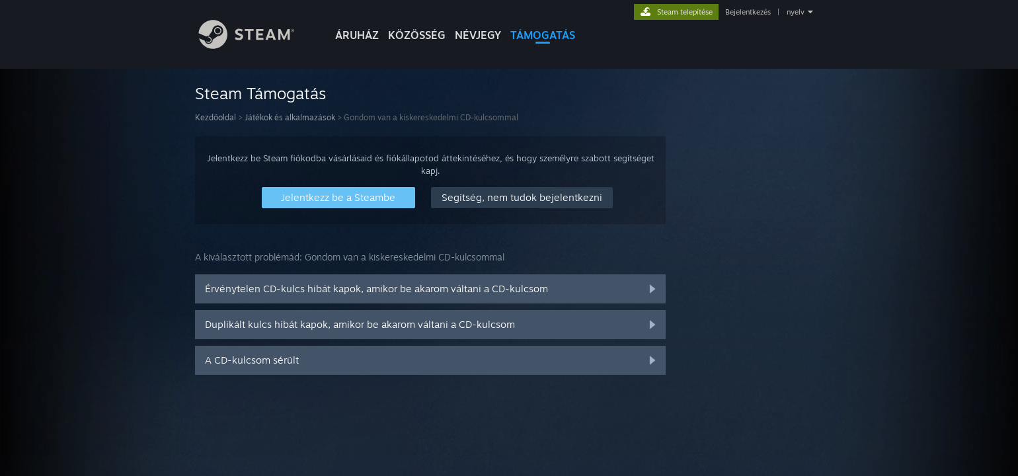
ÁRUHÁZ (357, 35)
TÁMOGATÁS (542, 35)
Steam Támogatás (260, 93)
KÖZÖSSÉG (417, 35)
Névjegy (478, 35)
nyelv (795, 12)
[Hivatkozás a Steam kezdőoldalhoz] (256, 45)
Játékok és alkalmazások (290, 117)
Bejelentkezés (748, 12)
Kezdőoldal (215, 117)
